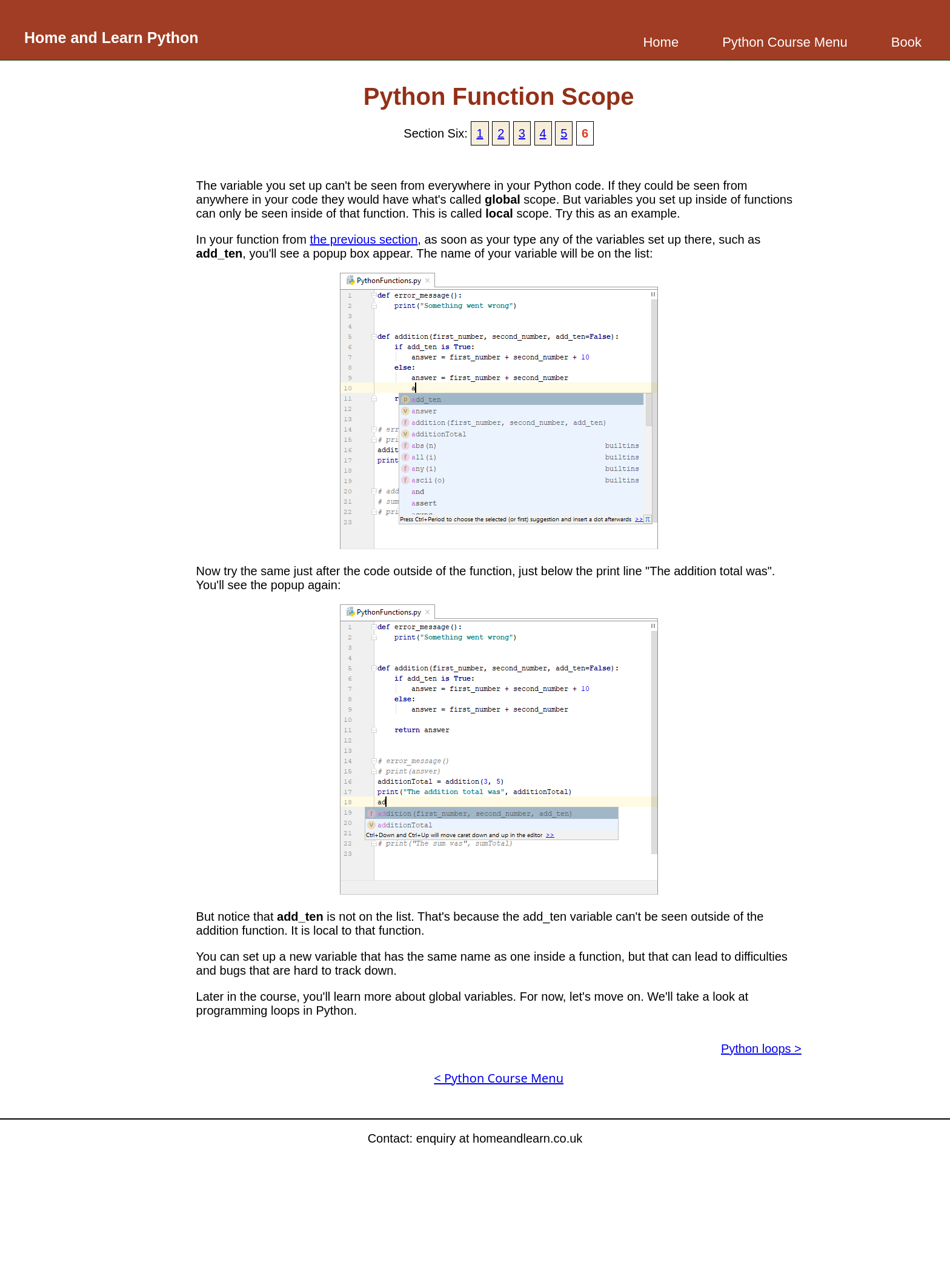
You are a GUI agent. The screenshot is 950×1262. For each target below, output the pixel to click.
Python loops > (761, 1048)
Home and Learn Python (111, 37)
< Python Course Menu (498, 1078)
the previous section (363, 239)
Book (906, 42)
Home (661, 42)
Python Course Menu (785, 42)
